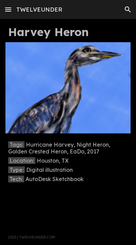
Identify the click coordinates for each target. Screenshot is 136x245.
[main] (68, 32)
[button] (8, 9)
